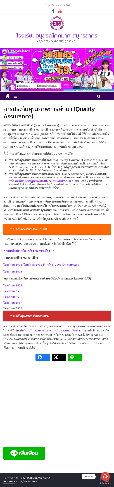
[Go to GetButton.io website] (105, 483)
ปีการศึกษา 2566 (52, 264)
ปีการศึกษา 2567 (71, 264)
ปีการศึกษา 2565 (32, 264)
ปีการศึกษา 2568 (12, 271)
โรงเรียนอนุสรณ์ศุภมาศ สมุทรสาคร (56, 35)
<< (28, 250)
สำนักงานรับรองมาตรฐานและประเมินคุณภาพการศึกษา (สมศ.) (41, 181)
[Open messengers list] (105, 476)
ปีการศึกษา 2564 (12, 264)
